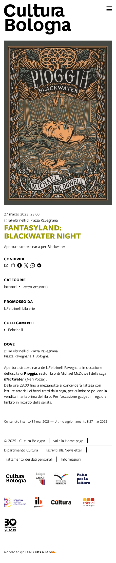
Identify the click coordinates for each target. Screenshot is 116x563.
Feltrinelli (15, 329)
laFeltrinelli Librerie (19, 308)
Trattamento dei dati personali (28, 459)
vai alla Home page (68, 440)
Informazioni (71, 459)
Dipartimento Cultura (21, 449)
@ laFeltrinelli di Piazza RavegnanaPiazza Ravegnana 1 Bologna (31, 353)
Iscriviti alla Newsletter (64, 449)
